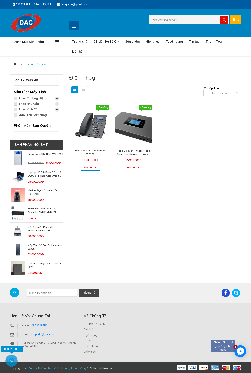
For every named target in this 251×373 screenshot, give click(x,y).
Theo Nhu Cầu (38, 104)
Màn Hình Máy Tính (30, 91)
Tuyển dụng (174, 41)
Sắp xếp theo (211, 88)
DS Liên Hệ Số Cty (106, 41)
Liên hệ (77, 51)
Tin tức (194, 41)
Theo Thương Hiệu (38, 98)
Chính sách (90, 351)
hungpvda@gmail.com (72, 4)
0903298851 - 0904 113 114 (32, 4)
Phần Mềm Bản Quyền (32, 125)
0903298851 (39, 325)
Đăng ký (89, 293)
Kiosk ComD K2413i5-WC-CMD (45, 153)
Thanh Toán (214, 41)
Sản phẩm (132, 41)
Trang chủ (79, 41)
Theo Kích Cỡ (38, 109)
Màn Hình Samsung (32, 115)
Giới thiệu (153, 41)
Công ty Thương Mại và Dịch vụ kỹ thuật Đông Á (58, 368)
